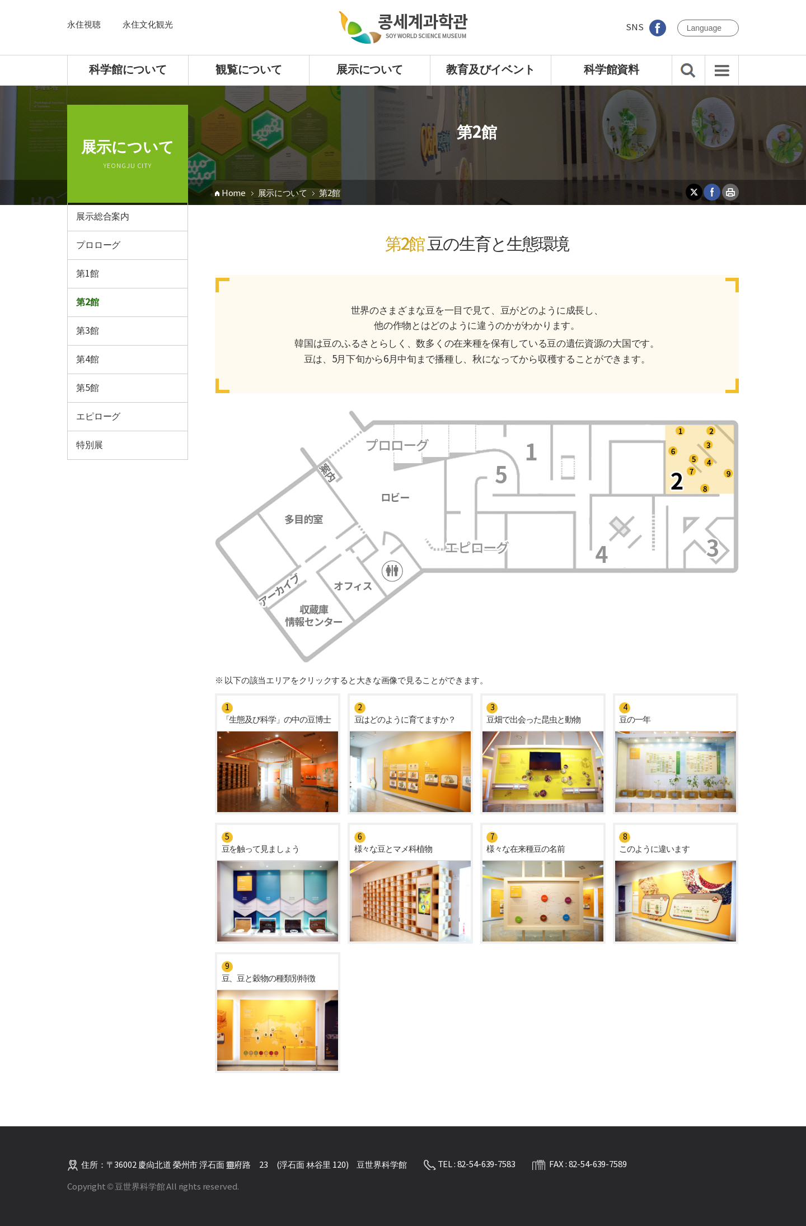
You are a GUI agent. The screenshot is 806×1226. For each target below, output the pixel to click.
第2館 (329, 193)
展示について (282, 193)
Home (234, 193)
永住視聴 (83, 25)
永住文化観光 (147, 25)
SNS (646, 27)
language (704, 28)
